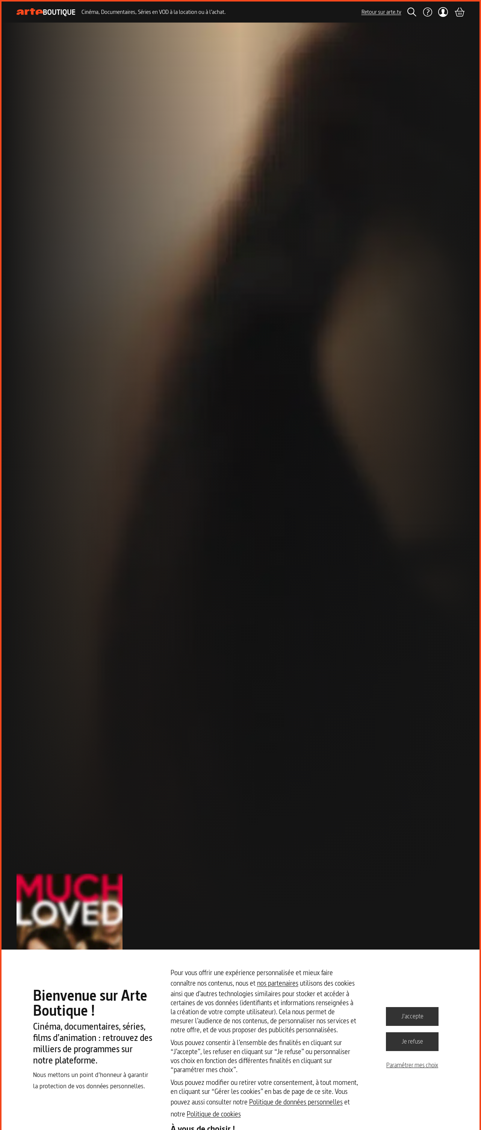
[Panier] (459, 12)
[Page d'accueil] (46, 12)
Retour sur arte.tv (381, 12)
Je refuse (412, 1041)
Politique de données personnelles (296, 1102)
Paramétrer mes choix (412, 1065)
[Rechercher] (411, 12)
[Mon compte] (443, 12)
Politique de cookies (214, 1114)
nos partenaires (277, 983)
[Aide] (427, 12)
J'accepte (412, 1016)
